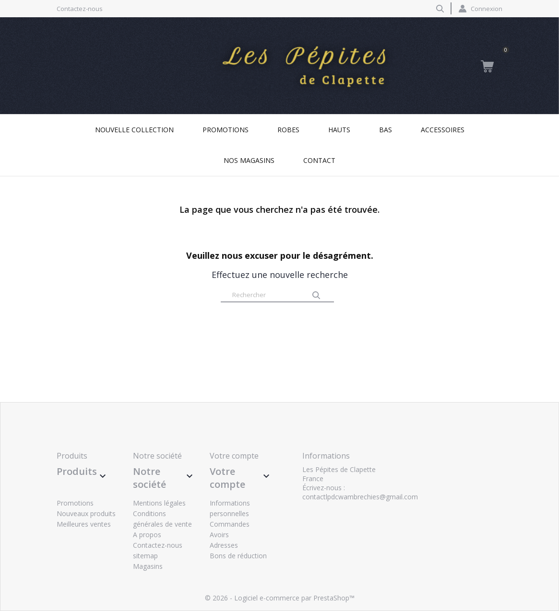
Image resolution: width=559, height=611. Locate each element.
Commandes (230, 524)
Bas (385, 129)
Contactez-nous (80, 8)
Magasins (148, 566)
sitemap (145, 555)
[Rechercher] (277, 295)
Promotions (225, 129)
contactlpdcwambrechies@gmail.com (360, 496)
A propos (147, 534)
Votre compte (234, 455)
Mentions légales (159, 502)
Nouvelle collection (134, 129)
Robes (288, 129)
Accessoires (442, 129)
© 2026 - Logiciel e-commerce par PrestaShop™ (280, 597)
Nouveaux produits (86, 513)
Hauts (339, 129)
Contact (319, 160)
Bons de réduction (238, 555)
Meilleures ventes (84, 524)
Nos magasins (249, 160)
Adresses (224, 545)
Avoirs (219, 534)
